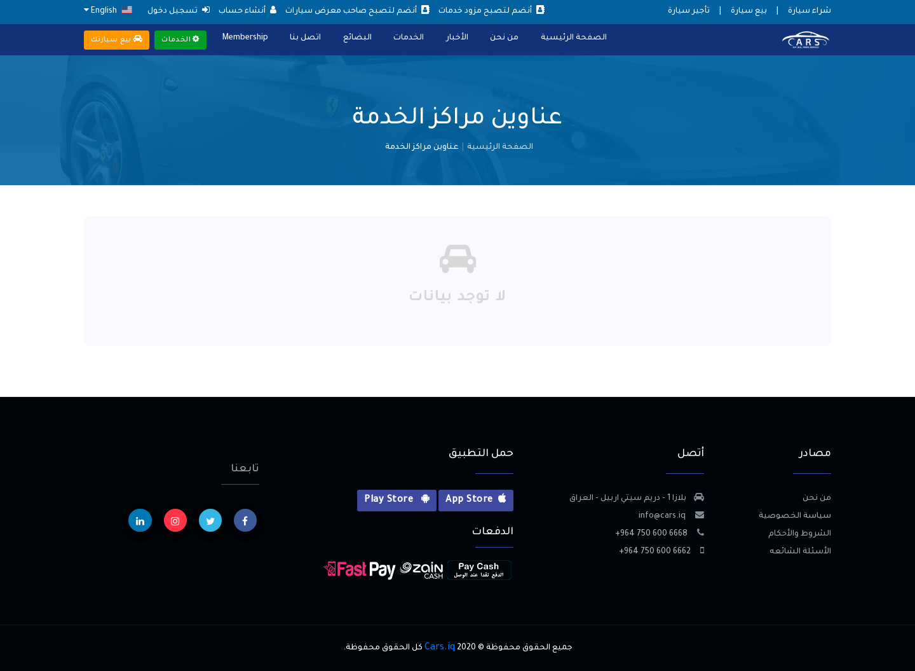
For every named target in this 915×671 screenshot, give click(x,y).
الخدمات (408, 38)
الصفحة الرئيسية (572, 38)
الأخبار (456, 38)
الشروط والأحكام (799, 534)
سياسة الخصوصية (795, 516)
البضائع (356, 38)
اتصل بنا (305, 38)
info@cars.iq (671, 516)
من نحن (503, 38)
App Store (475, 499)
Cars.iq (439, 648)
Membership (245, 38)
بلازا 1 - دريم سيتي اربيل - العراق (636, 498)
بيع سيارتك (116, 39)
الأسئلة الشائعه (800, 552)
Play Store (397, 499)
